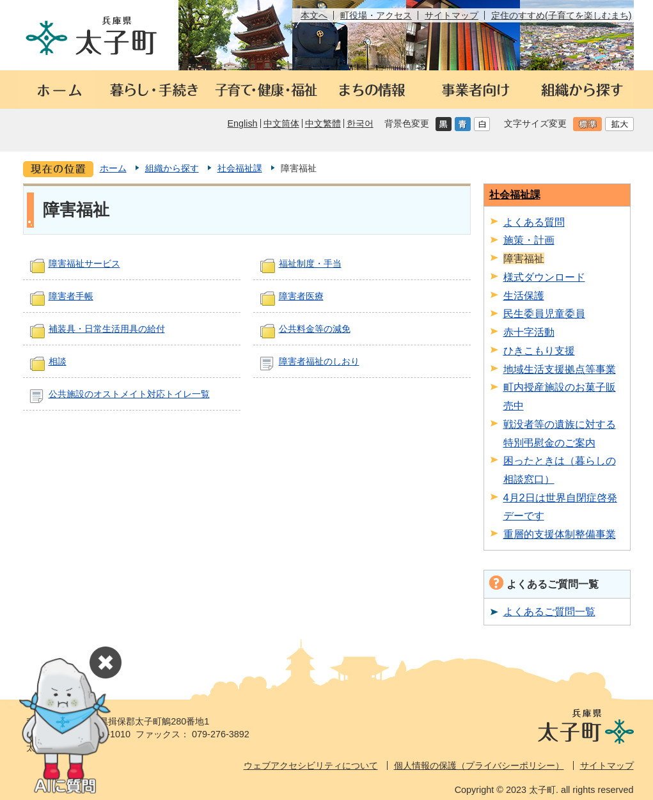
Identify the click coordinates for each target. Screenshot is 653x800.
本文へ (314, 15)
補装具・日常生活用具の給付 (107, 329)
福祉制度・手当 (310, 263)
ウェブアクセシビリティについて (311, 765)
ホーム (113, 168)
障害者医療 (301, 296)
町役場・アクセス (376, 15)
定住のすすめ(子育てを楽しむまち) (561, 15)
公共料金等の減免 (314, 329)
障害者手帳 (71, 296)
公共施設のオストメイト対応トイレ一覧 (129, 394)
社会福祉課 (239, 168)
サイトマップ (451, 15)
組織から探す (172, 168)
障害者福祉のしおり (319, 361)
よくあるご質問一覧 (549, 611)
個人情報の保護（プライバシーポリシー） (479, 765)
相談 (58, 361)
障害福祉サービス (84, 263)
